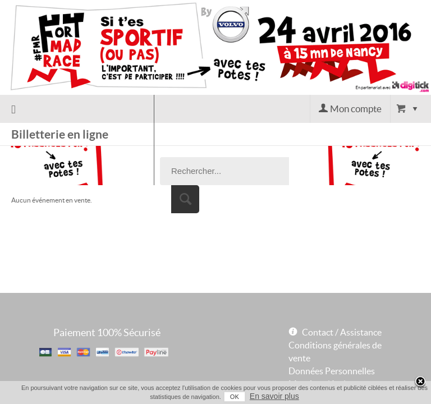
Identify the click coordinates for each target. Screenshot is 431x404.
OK (225, 396)
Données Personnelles (331, 332)
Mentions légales (321, 344)
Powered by (305, 363)
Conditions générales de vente (335, 312)
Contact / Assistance (342, 293)
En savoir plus (265, 396)
